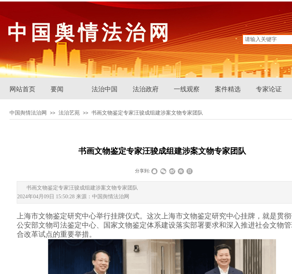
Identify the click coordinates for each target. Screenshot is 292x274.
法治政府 (146, 89)
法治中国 (104, 89)
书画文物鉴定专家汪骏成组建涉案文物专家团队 (147, 113)
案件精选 (228, 89)
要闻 (57, 89)
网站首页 (22, 89)
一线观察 (187, 89)
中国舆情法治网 (28, 113)
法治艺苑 (69, 113)
